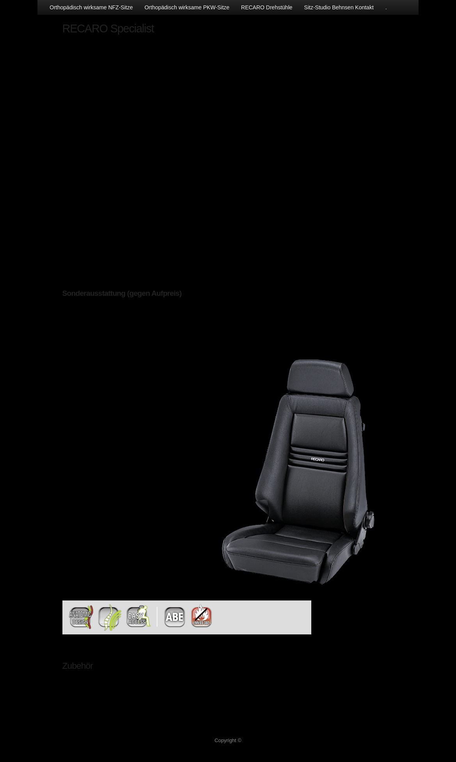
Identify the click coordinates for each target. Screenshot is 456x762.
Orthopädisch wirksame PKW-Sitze (186, 7)
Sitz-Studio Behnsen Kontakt (339, 7)
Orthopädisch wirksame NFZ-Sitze (91, 7)
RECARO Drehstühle (267, 7)
